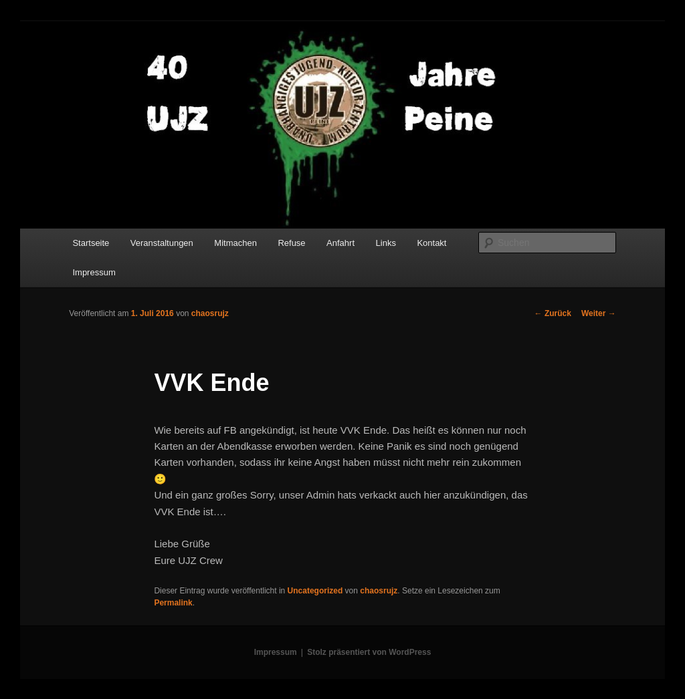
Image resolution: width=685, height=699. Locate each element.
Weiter (598, 313)
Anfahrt (340, 243)
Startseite (90, 243)
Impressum (93, 272)
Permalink (173, 602)
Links (386, 243)
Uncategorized (315, 590)
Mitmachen (235, 243)
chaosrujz (210, 313)
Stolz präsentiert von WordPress (369, 652)
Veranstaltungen (161, 243)
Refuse (291, 243)
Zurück (552, 313)
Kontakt (431, 243)
